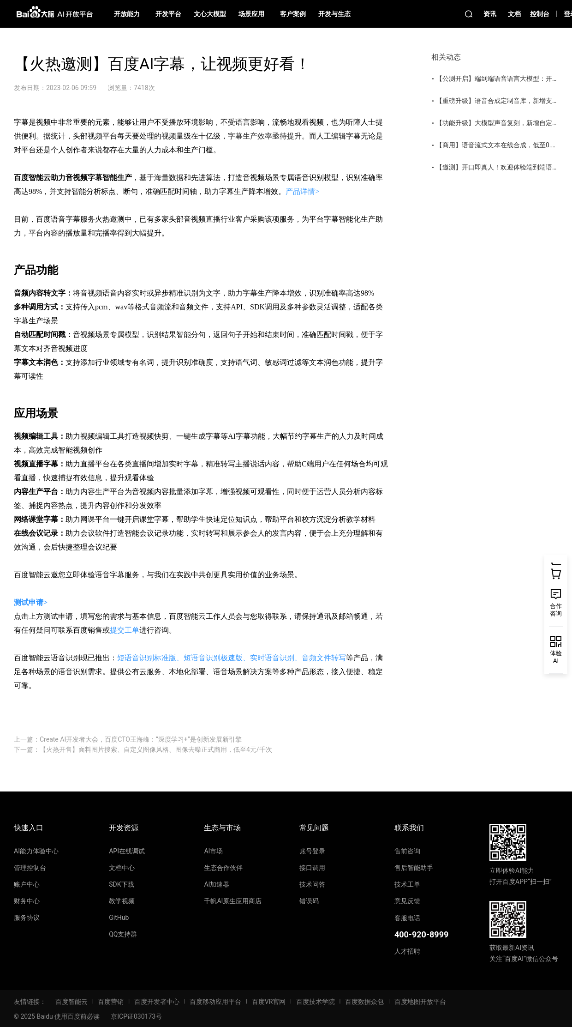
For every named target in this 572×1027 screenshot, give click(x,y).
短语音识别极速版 (213, 658)
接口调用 (312, 867)
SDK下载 (121, 884)
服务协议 (27, 917)
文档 (514, 14)
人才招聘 (407, 951)
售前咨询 (407, 851)
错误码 (309, 901)
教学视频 (122, 901)
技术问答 (312, 884)
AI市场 (213, 851)
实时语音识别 (272, 658)
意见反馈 (407, 901)
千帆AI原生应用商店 (233, 901)
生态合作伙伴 (223, 867)
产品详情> (302, 191)
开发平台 (168, 14)
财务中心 (27, 901)
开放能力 (127, 14)
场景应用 (251, 14)
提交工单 (124, 630)
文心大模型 (210, 14)
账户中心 (27, 884)
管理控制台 (30, 867)
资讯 (489, 14)
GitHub (119, 917)
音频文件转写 (324, 658)
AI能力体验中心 (36, 851)
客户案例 (293, 14)
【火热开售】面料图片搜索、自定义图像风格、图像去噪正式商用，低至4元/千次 (156, 749)
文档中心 (122, 867)
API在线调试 (127, 851)
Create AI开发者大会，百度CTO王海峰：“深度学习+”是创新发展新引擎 (141, 739)
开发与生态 (334, 14)
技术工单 (407, 884)
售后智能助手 (413, 867)
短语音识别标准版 (146, 658)
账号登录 (312, 851)
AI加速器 (216, 884)
